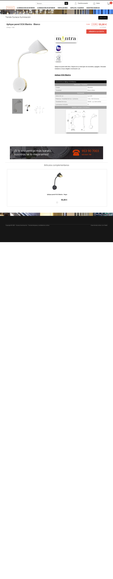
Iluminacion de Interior (26, 8)
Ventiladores (63, 8)
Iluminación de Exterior (46, 8)
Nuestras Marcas (93, 8)
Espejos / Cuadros (77, 8)
